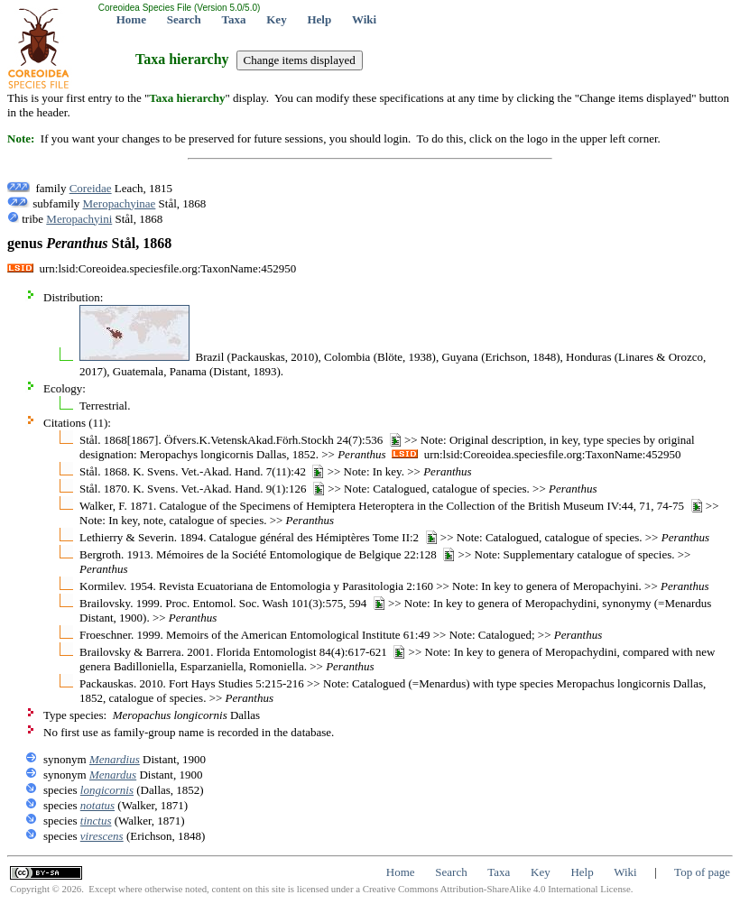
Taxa (234, 19)
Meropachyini (79, 219)
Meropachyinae (119, 203)
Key (276, 19)
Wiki (364, 19)
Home (131, 19)
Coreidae (90, 188)
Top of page (702, 872)
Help (319, 19)
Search (184, 19)
